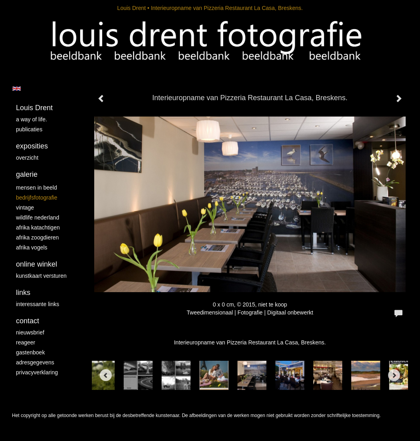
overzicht (27, 157)
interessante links (37, 304)
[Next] (394, 375)
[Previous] (106, 375)
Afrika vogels (32, 247)
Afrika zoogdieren (37, 237)
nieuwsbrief (30, 332)
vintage (25, 207)
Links (23, 293)
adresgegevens (35, 362)
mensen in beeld (36, 187)
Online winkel (36, 264)
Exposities (32, 146)
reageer (25, 342)
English (16, 88)
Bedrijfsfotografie (36, 197)
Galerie (27, 174)
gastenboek (30, 352)
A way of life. (31, 119)
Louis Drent (131, 8)
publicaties (29, 129)
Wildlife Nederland (37, 217)
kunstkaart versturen (41, 276)
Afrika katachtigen (38, 227)
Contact (27, 321)
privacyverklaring (37, 372)
